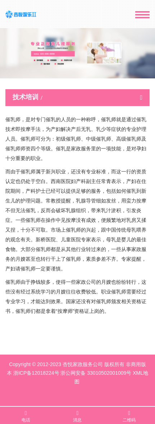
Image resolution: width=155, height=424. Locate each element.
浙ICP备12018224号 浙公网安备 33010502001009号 (72, 373)
